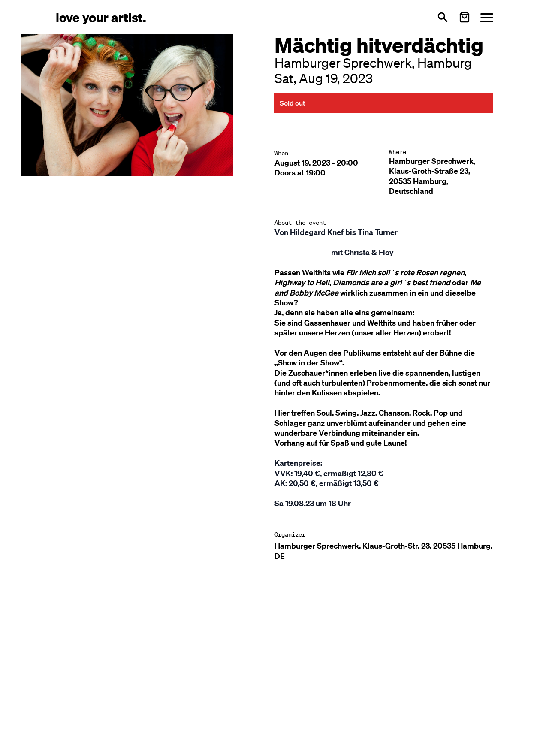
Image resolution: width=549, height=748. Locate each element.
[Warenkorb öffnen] (464, 17)
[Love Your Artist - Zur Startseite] (101, 17)
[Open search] (443, 17)
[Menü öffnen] (486, 17)
